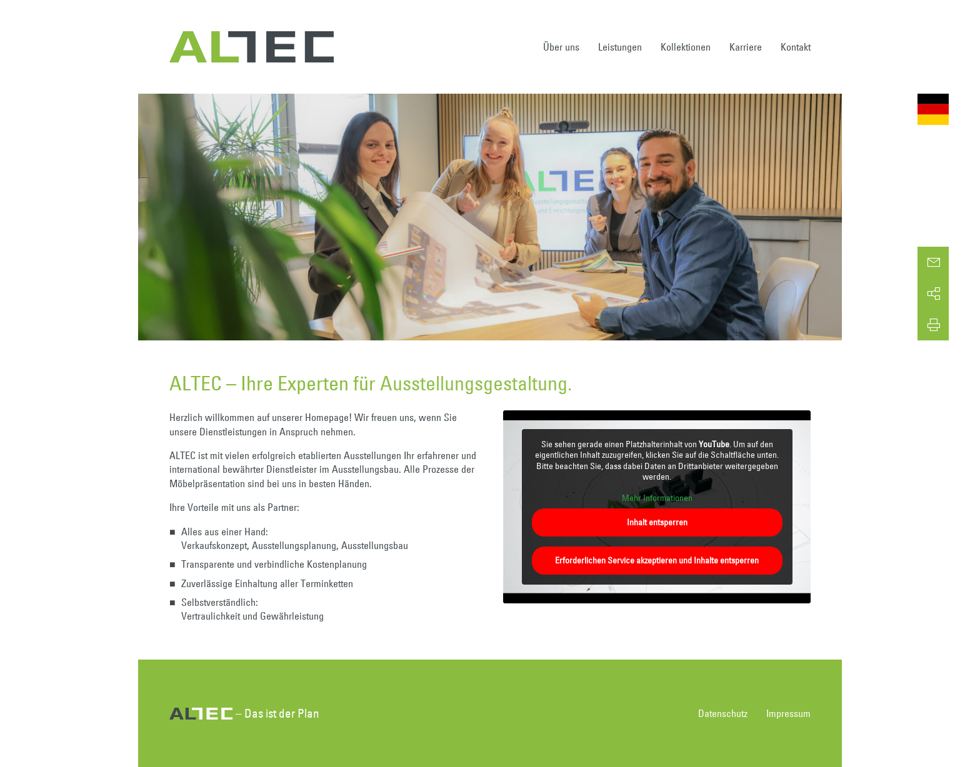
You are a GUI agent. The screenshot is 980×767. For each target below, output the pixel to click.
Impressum (788, 713)
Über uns (561, 47)
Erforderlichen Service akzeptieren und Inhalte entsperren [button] (657, 560)
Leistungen (620, 47)
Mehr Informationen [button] (656, 498)
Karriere (745, 47)
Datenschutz (723, 713)
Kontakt (796, 47)
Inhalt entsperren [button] (656, 522)
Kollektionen (686, 47)
